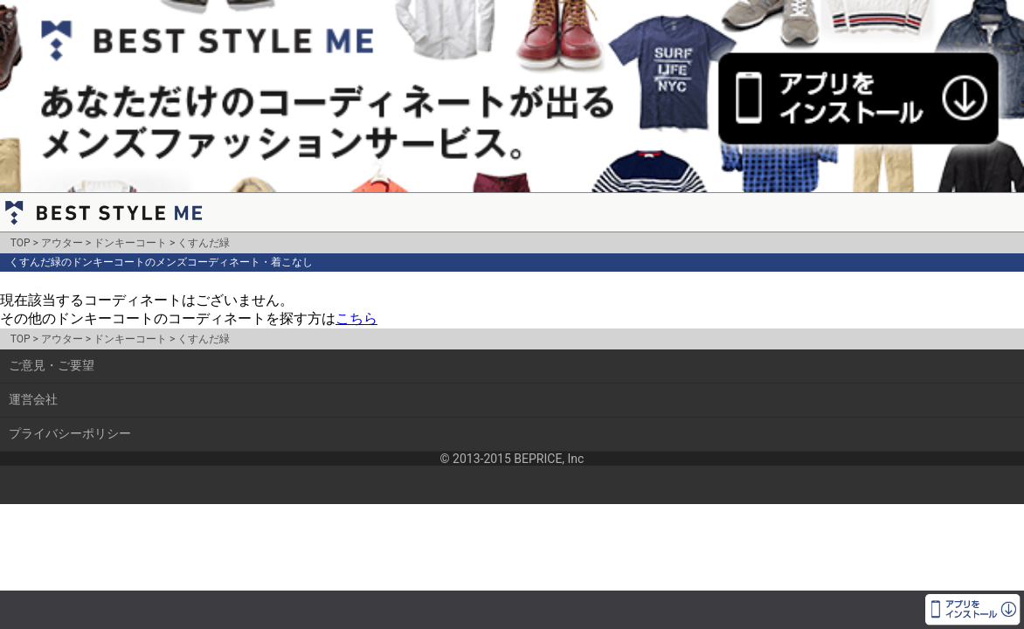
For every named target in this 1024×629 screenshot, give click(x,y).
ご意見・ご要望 (51, 365)
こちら (356, 318)
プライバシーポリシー (70, 433)
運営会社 (33, 399)
